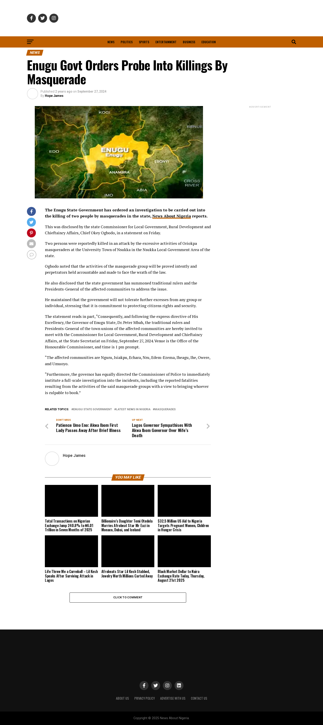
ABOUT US (122, 698)
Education (208, 41)
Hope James (54, 96)
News (110, 41)
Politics (127, 41)
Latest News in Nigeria (133, 409)
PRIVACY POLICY (144, 698)
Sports (144, 41)
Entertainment (166, 41)
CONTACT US (199, 698)
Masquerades (165, 409)
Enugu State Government (92, 409)
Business (189, 41)
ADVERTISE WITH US (173, 698)
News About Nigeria (171, 216)
